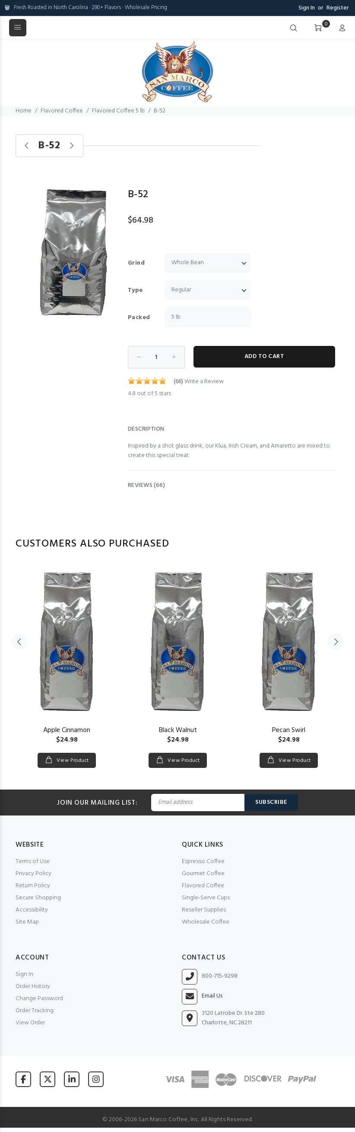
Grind (136, 263)
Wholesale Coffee (205, 922)
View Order (30, 1023)
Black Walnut (178, 730)
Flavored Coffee (62, 111)
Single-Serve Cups (206, 898)
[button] (111, 185)
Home (24, 111)
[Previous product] (27, 145)
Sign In (306, 8)
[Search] (293, 28)
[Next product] (71, 145)
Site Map (27, 922)
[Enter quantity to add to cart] (156, 357)
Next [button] (335, 641)
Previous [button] (19, 641)
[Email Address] (197, 802)
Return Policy (33, 886)
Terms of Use (33, 862)
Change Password (39, 999)
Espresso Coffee (203, 862)
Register (337, 8)
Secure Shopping (38, 898)
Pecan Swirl (288, 730)
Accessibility (32, 910)
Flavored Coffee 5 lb (118, 111)
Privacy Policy (33, 874)
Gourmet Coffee (203, 874)
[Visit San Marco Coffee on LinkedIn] (71, 1079)
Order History (33, 986)
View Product (72, 760)
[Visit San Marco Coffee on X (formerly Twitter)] (47, 1079)
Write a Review (204, 382)
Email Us (212, 996)
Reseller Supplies (204, 910)
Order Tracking (35, 1011)
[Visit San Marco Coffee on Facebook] (23, 1079)
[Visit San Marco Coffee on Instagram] (96, 1079)
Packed (139, 318)
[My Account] (340, 28)
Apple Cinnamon (66, 730)
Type (135, 290)
